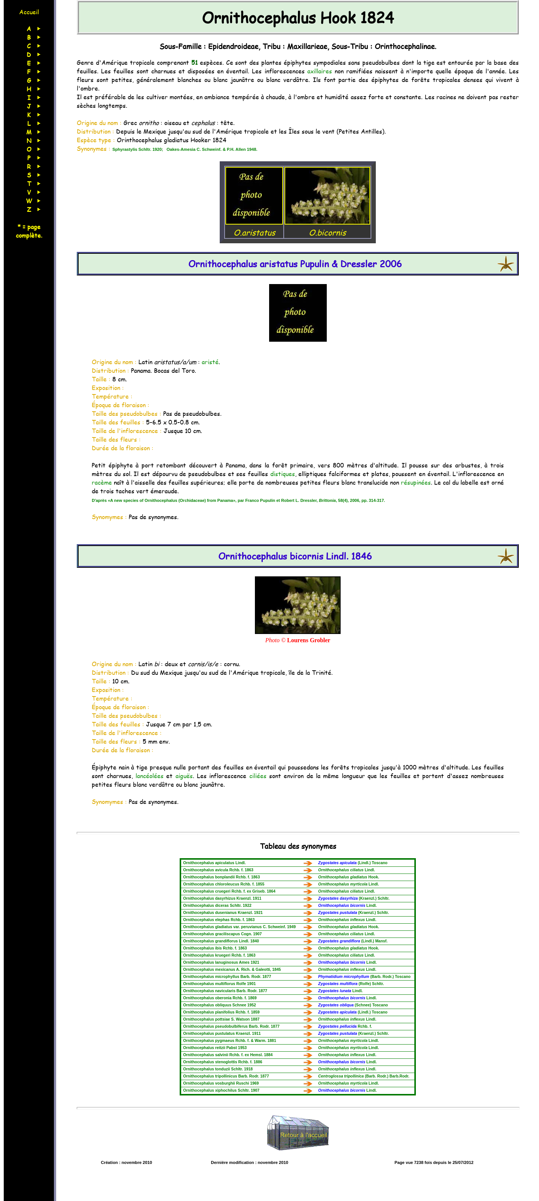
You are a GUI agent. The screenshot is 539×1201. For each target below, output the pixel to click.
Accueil (29, 11)
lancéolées (149, 775)
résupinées (416, 482)
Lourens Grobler (308, 640)
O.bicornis (327, 227)
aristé (210, 361)
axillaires (319, 71)
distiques (282, 473)
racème (102, 482)
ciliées (258, 775)
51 (194, 62)
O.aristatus (254, 227)
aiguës (184, 775)
